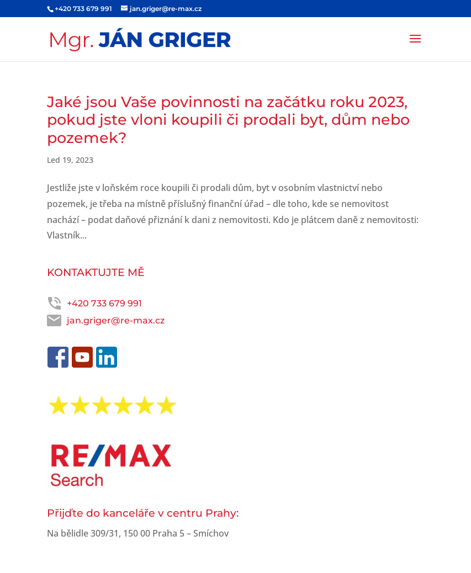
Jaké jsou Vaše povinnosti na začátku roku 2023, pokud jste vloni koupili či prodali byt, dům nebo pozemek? (228, 120)
